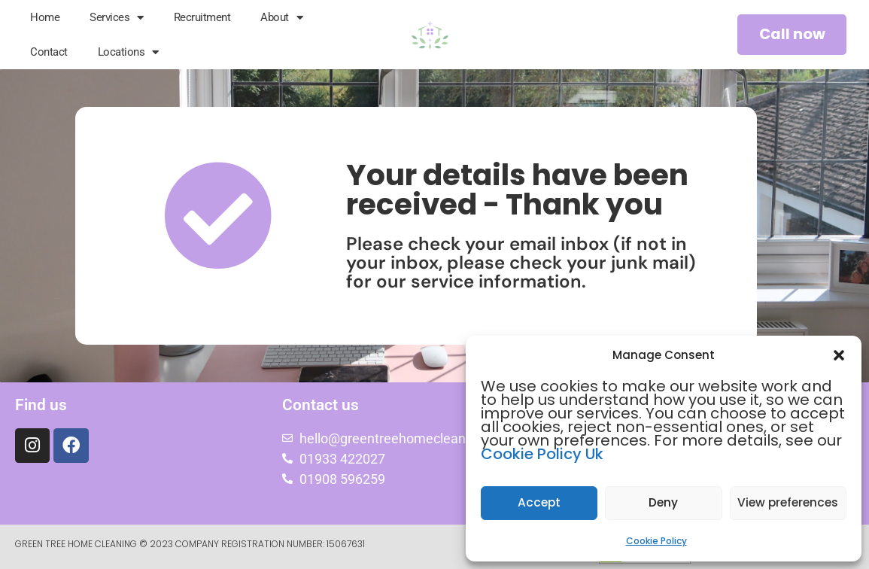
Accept (539, 503)
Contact (49, 52)
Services (117, 18)
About (281, 18)
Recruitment (202, 17)
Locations (128, 52)
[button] (838, 355)
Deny (663, 503)
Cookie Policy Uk (542, 453)
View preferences (788, 503)
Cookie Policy (656, 540)
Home (44, 17)
